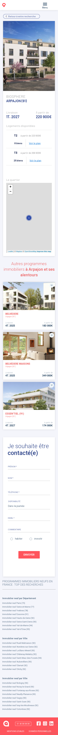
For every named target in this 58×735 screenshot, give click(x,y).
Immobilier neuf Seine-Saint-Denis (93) (19, 622)
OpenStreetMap (30, 251)
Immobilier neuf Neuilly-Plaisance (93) (19, 694)
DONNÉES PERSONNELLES (40, 731)
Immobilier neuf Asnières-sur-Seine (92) (20, 647)
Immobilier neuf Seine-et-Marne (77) (18, 607)
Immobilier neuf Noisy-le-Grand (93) (18, 687)
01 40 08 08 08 (23, 723)
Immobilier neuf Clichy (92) (14, 669)
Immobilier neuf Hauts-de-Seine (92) (18, 618)
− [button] (10, 191)
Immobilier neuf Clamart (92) (15, 665)
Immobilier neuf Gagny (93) (14, 698)
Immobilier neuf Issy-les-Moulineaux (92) (20, 705)
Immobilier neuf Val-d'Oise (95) (16, 629)
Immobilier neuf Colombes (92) (16, 709)
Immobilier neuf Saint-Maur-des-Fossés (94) (22, 658)
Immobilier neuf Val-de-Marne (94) (17, 625)
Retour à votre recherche (22, 16)
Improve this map (44, 251)
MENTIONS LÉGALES (15, 731)
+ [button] (10, 187)
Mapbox (19, 251)
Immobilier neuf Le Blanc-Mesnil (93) (18, 650)
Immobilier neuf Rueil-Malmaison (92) (19, 643)
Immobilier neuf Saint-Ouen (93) (16, 701)
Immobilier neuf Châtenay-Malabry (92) (19, 654)
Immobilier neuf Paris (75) (13, 603)
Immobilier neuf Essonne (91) (15, 614)
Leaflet (10, 251)
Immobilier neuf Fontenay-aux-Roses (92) (20, 690)
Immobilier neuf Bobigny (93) (15, 683)
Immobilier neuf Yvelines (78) (15, 610)
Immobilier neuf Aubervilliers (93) (17, 662)
